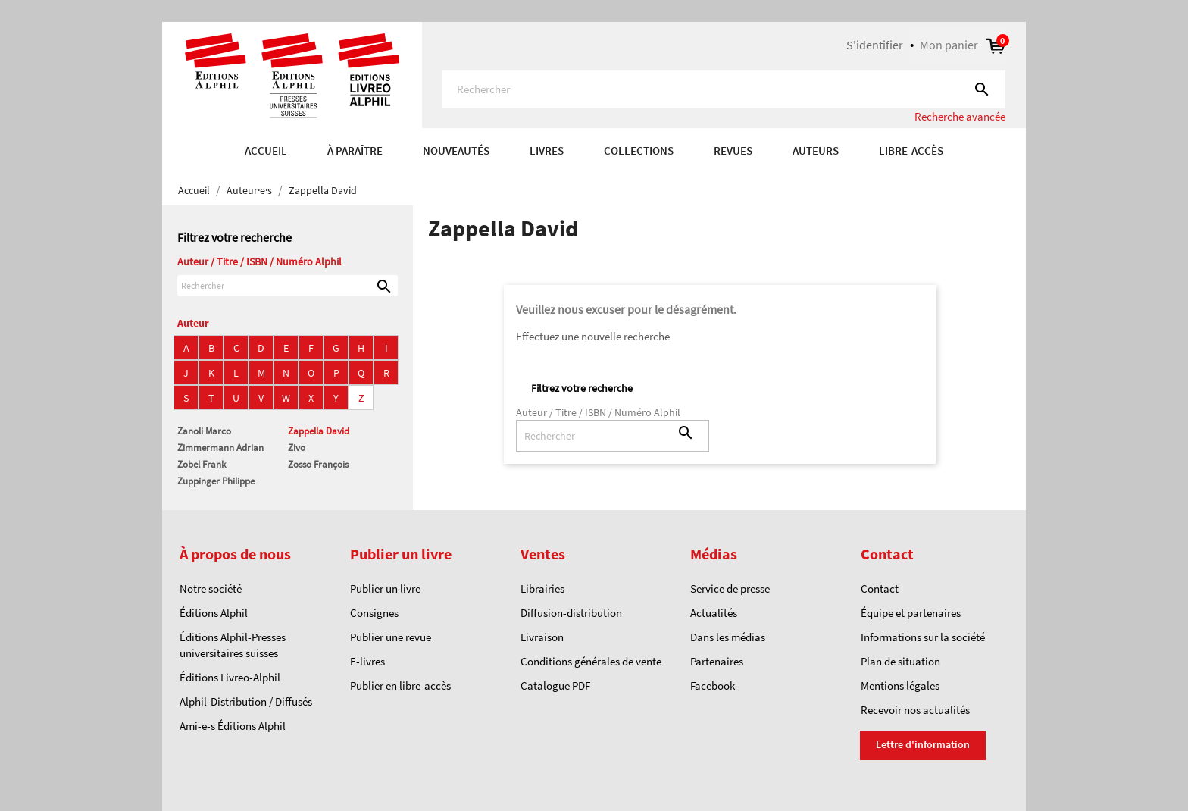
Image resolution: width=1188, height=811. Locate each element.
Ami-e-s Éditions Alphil (233, 726)
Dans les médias (727, 637)
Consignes (374, 613)
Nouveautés (456, 150)
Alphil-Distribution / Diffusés (246, 701)
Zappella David (318, 430)
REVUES (733, 150)
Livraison (542, 637)
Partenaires (716, 661)
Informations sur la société (923, 637)
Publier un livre (385, 588)
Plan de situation (900, 661)
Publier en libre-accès (400, 685)
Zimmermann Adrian (220, 447)
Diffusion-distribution (571, 613)
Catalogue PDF (555, 685)
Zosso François (318, 464)
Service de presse (730, 588)
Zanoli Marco (204, 430)
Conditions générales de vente (591, 661)
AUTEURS (816, 150)
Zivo (296, 447)
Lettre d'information (923, 744)
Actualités (713, 613)
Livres (547, 150)
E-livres (367, 661)
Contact (880, 588)
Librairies (542, 588)
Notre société (211, 588)
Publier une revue (390, 637)
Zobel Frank (201, 464)
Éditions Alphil (214, 613)
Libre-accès (911, 150)
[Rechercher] (723, 89)
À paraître (355, 150)
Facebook (712, 685)
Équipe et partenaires (911, 613)
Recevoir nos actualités (915, 710)
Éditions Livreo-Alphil (230, 677)
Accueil (266, 150)
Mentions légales (900, 685)
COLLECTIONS (639, 150)
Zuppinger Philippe (216, 480)
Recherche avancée (959, 116)
